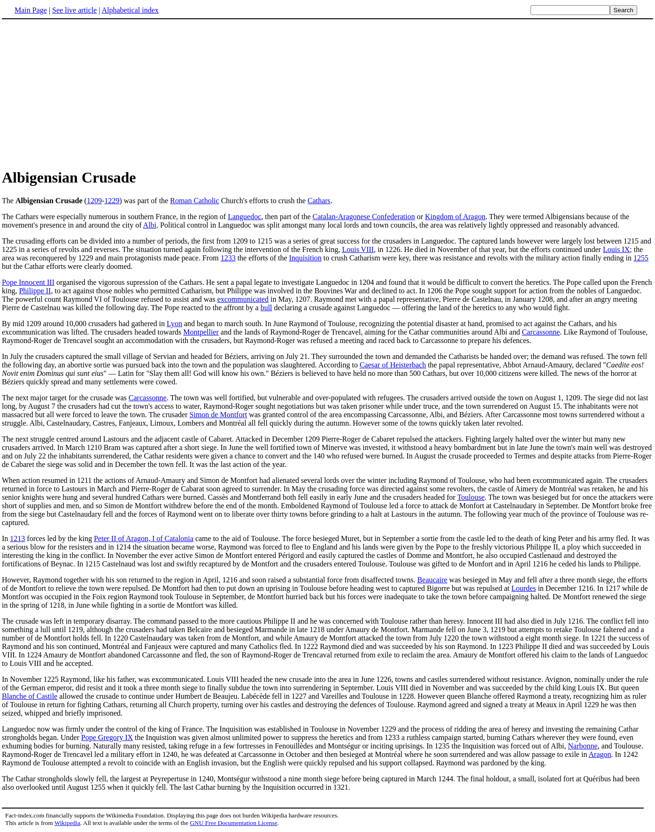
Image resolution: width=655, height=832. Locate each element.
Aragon (600, 754)
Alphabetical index (129, 10)
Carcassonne (541, 332)
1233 (228, 258)
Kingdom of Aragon (455, 217)
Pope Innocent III (28, 282)
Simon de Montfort (218, 415)
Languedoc (244, 217)
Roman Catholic (194, 201)
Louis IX (616, 249)
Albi (149, 225)
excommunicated (243, 299)
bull (266, 308)
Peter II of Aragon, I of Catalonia (143, 538)
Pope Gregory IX (107, 737)
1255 (640, 258)
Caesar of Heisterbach (393, 365)
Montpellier (201, 332)
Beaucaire (432, 580)
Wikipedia (67, 822)
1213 (17, 538)
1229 (111, 201)
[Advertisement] (328, 93)
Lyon (174, 324)
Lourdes (523, 588)
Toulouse (471, 497)
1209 (94, 201)
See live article (74, 10)
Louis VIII (358, 249)
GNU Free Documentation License (233, 822)
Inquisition (305, 258)
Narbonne (583, 746)
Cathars (319, 201)
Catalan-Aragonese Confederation (364, 217)
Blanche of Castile (29, 696)
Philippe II (35, 291)
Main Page (31, 10)
